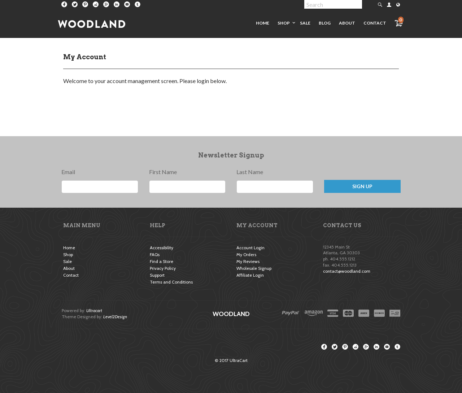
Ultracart (94, 310)
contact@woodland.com (346, 271)
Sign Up (362, 186)
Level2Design (115, 316)
